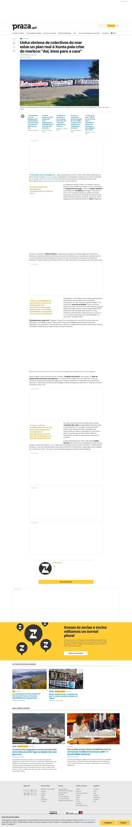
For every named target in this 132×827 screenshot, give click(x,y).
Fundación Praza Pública (48, 789)
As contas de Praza (63, 798)
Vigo (94, 801)
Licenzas (43, 793)
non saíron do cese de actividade (53, 181)
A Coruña (96, 789)
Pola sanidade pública (33, 33)
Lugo (94, 793)
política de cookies (89, 820)
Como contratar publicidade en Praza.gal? (65, 790)
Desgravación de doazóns (65, 800)
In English (43, 801)
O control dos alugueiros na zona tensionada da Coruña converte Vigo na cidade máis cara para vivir (34, 752)
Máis (114, 33)
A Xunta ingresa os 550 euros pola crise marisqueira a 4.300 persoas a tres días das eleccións (47, 121)
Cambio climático (18, 33)
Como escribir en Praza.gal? (63, 793)
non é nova (49, 177)
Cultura (78, 797)
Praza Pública (24, 55)
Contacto (43, 791)
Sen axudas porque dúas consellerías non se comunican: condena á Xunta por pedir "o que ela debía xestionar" (88, 752)
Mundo (78, 801)
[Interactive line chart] (66, 226)
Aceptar (123, 823)
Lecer (77, 799)
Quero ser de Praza (76, 653)
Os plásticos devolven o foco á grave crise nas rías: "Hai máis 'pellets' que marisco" (61, 120)
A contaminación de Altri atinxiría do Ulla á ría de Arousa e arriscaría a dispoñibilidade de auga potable (26, 696)
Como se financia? (63, 796)
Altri (14, 691)
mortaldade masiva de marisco (41, 179)
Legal (42, 797)
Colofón (43, 795)
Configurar (108, 823)
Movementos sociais (82, 805)
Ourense (95, 795)
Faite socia (111, 25)
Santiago (95, 799)
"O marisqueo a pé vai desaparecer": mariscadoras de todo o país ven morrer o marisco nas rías (33, 121)
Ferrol (95, 791)
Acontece (18, 691)
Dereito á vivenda (50, 33)
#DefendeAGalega (64, 33)
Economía (25, 38)
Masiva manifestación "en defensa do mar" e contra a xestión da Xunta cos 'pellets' (63, 696)
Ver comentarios (66, 582)
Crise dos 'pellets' (60, 691)
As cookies (44, 799)
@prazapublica (32, 55)
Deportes (78, 791)
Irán (74, 33)
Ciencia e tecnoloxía (81, 793)
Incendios (105, 33)
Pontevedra (96, 797)
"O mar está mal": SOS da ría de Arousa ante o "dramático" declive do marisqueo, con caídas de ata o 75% (90, 122)
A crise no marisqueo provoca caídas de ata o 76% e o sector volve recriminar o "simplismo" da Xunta (76, 121)
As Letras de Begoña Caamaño (89, 33)
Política (78, 789)
